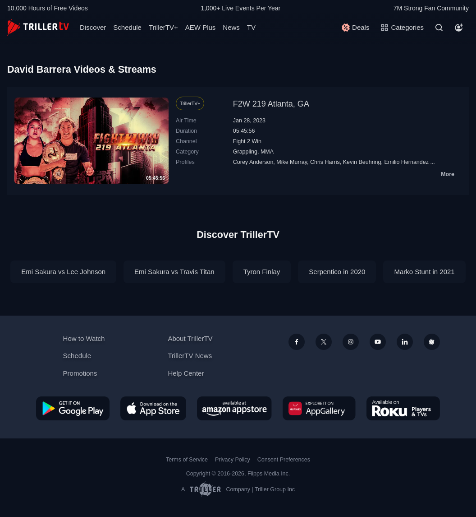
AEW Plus (200, 27)
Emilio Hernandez (406, 162)
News (231, 27)
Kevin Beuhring (362, 162)
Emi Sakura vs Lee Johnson (63, 271)
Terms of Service (187, 459)
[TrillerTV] (38, 27)
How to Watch (84, 338)
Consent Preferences (283, 459)
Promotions (80, 373)
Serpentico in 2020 (337, 271)
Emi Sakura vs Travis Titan (174, 271)
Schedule (127, 27)
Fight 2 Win (247, 141)
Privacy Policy (232, 459)
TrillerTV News (190, 355)
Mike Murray (291, 162)
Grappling (245, 152)
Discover (93, 27)
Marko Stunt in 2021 (424, 271)
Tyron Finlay (261, 271)
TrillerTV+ (163, 27)
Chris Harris (325, 162)
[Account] (459, 27)
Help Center (186, 373)
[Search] (439, 27)
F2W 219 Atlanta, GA (271, 103)
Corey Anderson (253, 162)
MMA (267, 152)
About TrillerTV (190, 338)
